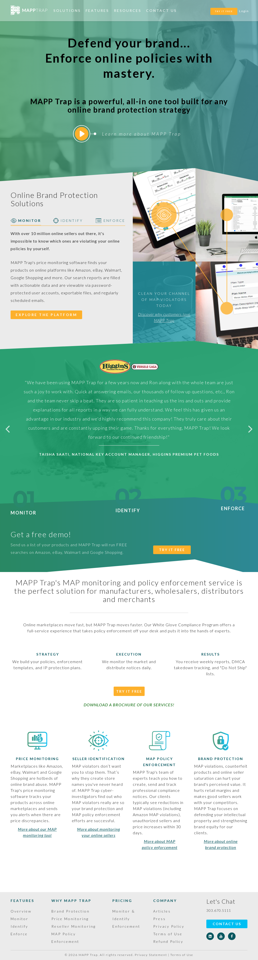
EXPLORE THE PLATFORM (46, 315)
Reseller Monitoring (73, 926)
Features (97, 10)
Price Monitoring (37, 759)
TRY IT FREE (224, 11)
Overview (21, 911)
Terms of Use (167, 934)
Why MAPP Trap (71, 900)
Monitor (23, 509)
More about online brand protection (221, 844)
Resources (127, 10)
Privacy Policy (168, 926)
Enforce (233, 505)
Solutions (67, 10)
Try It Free (129, 691)
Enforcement (126, 926)
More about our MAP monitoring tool (37, 832)
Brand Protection (220, 759)
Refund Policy (168, 941)
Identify (127, 507)
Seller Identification (98, 759)
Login (244, 11)
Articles (162, 911)
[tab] (164, 215)
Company (165, 900)
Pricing (122, 900)
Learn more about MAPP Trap (128, 134)
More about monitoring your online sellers (98, 832)
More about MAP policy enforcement (159, 844)
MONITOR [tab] (26, 220)
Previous (7, 428)
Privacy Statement (151, 955)
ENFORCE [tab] (110, 220)
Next (250, 428)
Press (159, 919)
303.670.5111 (218, 910)
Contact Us (161, 10)
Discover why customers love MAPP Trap (164, 317)
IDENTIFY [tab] (68, 221)
